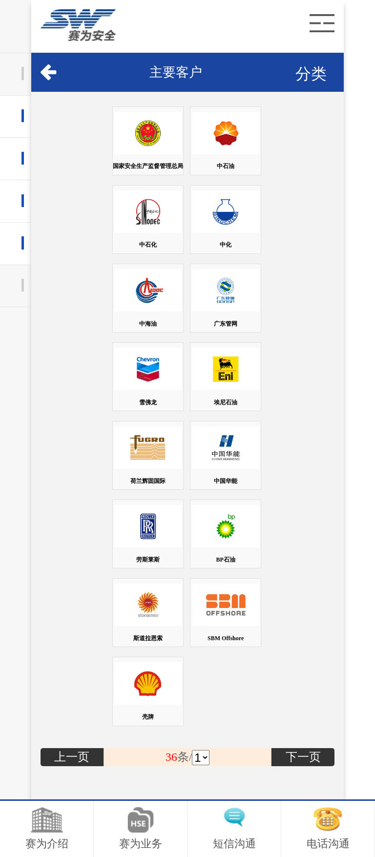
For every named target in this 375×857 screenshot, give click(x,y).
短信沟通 (234, 828)
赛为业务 (140, 828)
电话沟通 (328, 828)
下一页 (303, 757)
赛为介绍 (46, 828)
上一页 (71, 757)
